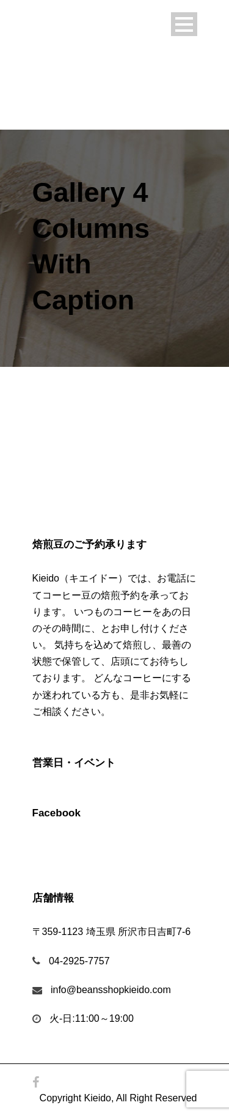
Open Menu (184, 24)
